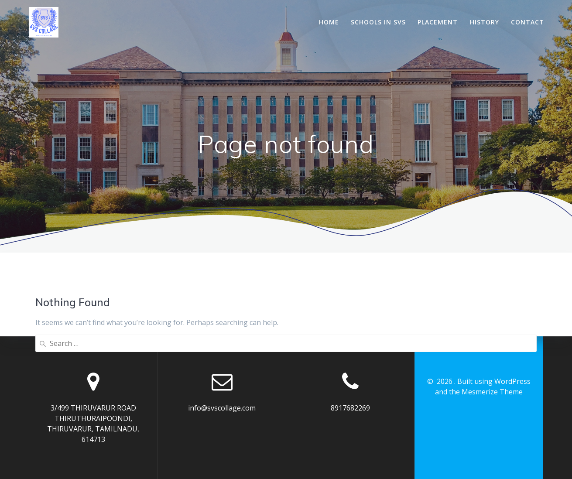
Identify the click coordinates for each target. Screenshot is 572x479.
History (484, 22)
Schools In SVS (378, 22)
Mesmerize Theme (492, 392)
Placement (438, 22)
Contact (527, 22)
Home (329, 22)
